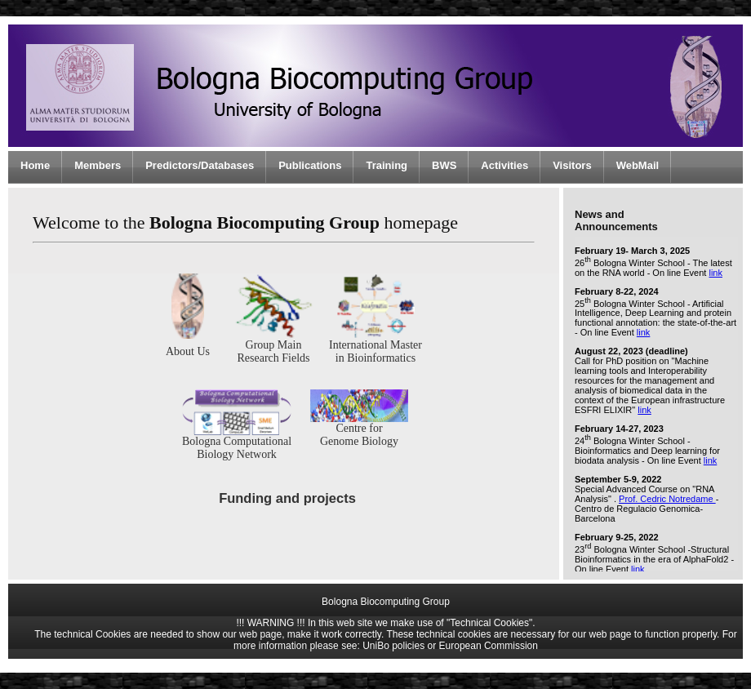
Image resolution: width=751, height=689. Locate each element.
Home (35, 165)
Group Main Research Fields (273, 346)
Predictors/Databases (199, 165)
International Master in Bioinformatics (375, 346)
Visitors (572, 165)
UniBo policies (393, 645)
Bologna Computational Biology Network (236, 442)
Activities (504, 165)
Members (97, 165)
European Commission (488, 645)
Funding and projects (287, 498)
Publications (309, 165)
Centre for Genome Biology (359, 429)
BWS (444, 165)
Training (386, 165)
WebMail (638, 165)
